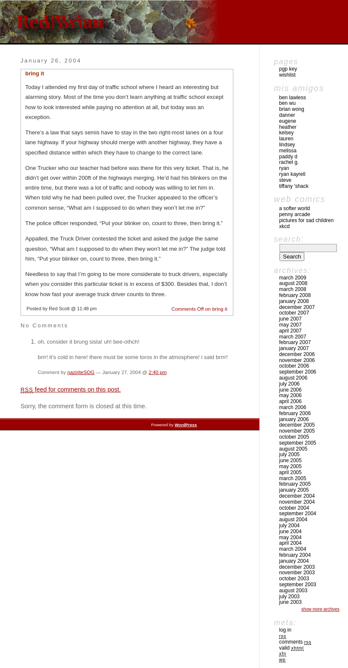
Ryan (284, 168)
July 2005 (289, 454)
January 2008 (294, 301)
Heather (288, 127)
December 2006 (297, 354)
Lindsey (287, 145)
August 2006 (293, 378)
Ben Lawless (292, 98)
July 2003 (289, 597)
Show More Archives (320, 609)
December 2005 (297, 425)
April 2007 (290, 331)
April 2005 (290, 472)
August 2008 (293, 283)
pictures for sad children (306, 220)
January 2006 (294, 419)
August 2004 (293, 520)
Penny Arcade (294, 214)
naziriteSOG (80, 372)
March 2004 (292, 549)
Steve (285, 180)
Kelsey (286, 133)
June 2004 (290, 531)
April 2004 (290, 543)
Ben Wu (287, 103)
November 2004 (297, 502)
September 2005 (297, 443)
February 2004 (295, 555)
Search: (289, 239)
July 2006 (289, 384)
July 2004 (289, 525)
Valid (291, 648)
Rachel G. (289, 162)
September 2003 (297, 585)
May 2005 (290, 466)
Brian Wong (291, 109)
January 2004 (294, 561)
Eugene (287, 121)
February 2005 (295, 484)
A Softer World (294, 208)
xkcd (284, 226)
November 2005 (297, 431)
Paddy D (288, 157)
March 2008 (292, 289)
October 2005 (294, 437)
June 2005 (290, 460)
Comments (295, 642)
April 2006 (290, 401)
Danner (287, 115)
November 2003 (297, 573)
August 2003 (293, 591)
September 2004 (297, 514)
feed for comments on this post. (71, 389)
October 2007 (294, 313)
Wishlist (287, 75)
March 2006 (292, 407)
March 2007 (292, 337)
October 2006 (294, 366)
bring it (34, 73)
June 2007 (290, 319)
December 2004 (297, 496)
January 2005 (294, 490)
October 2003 (294, 579)
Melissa (288, 151)
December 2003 (297, 567)
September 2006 (297, 372)
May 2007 (290, 325)
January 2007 (294, 348)
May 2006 (290, 395)
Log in (285, 630)
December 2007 (297, 307)
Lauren (286, 139)
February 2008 (295, 295)
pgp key (288, 69)
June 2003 (290, 602)
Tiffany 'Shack (294, 186)
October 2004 (294, 508)
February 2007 (295, 342)
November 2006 (297, 360)
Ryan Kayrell (292, 174)
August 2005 (293, 449)
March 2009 (292, 278)
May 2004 (290, 537)
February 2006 (295, 413)
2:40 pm (158, 372)
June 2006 (290, 390)
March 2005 (292, 478)
